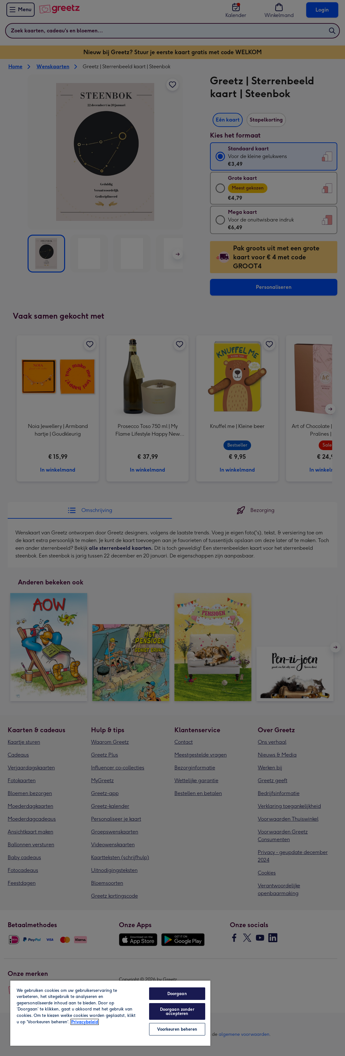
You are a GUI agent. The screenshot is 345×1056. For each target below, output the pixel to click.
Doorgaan (177, 993)
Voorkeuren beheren (177, 1029)
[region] (110, 1013)
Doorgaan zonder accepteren (177, 1011)
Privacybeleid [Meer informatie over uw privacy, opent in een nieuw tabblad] (84, 1021)
